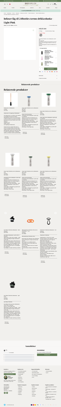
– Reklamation (20, 378)
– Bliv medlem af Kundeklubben (36, 374)
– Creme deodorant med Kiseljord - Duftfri (51, 387)
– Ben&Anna (33, 391)
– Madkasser (20, 388)
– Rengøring (20, 394)
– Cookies (19, 375)
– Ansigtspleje (20, 389)
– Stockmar (33, 389)
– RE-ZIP (32, 377)
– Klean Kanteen (34, 388)
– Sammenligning (20, 381)
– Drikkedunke (20, 386)
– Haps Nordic (33, 394)
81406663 (10, 378)
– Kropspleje (20, 391)
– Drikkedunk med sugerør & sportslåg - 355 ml (50, 397)
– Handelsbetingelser (21, 372)
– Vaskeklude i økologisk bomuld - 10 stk (50, 395)
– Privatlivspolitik (20, 374)
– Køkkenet (19, 392)
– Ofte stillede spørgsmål (22, 371)
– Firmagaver (20, 380)
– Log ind (46, 372)
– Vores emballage (34, 375)
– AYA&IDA (33, 386)
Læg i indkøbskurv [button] (50, 68)
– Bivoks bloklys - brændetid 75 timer (50, 390)
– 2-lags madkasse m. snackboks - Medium (51, 392)
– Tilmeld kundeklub (48, 371)
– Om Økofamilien (34, 371)
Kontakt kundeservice (9, 374)
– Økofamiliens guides (35, 372)
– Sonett (32, 392)
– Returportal (20, 377)
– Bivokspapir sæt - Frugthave (50, 399)
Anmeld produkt (47, 354)
